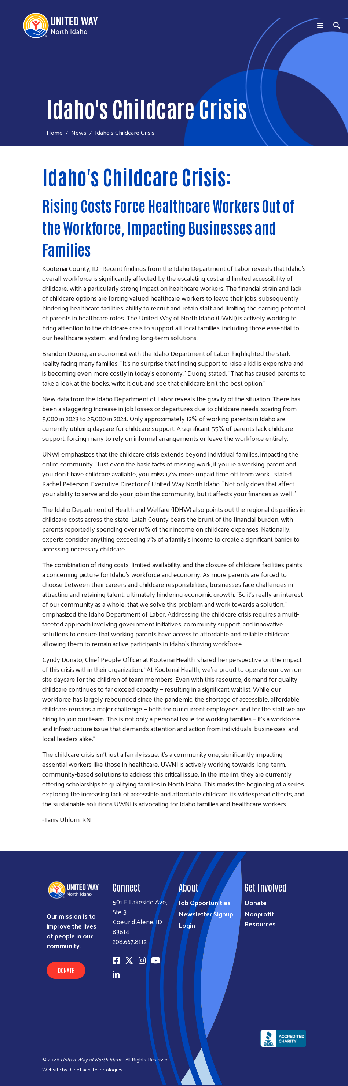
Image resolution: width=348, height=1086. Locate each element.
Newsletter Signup (206, 913)
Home (55, 132)
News (79, 132)
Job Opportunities (205, 902)
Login (187, 925)
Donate (66, 970)
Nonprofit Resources (260, 918)
